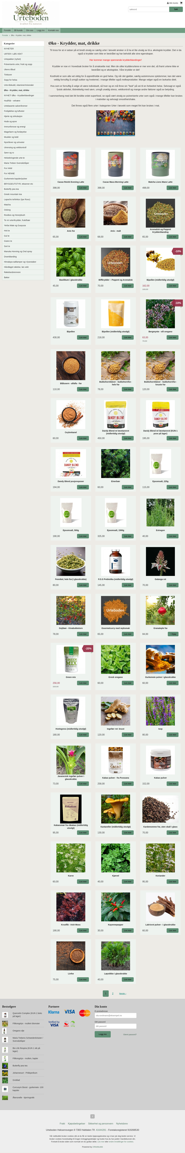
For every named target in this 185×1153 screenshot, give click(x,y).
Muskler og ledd (11, 137)
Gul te (6, 236)
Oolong (7, 210)
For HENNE (9, 173)
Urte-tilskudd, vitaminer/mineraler (19, 85)
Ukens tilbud (9, 69)
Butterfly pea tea (11, 189)
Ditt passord (100, 1022)
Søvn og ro (9, 152)
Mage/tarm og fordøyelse (15, 132)
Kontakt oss (53, 30)
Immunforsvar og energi (14, 126)
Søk (176, 9)
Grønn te (8, 241)
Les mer (101, 1142)
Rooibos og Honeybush (14, 215)
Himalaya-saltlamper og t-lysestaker (20, 262)
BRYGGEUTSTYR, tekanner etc (18, 184)
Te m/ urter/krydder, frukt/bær (17, 220)
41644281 (101, 1130)
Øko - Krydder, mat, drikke (16, 90)
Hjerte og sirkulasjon (13, 116)
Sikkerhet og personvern (100, 1124)
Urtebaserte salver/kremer (15, 106)
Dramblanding (10, 256)
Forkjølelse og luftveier (14, 111)
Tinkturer (8, 75)
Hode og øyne (10, 121)
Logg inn (41, 30)
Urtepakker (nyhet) (12, 59)
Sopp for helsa (10, 80)
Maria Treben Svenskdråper (16, 163)
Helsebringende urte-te (14, 158)
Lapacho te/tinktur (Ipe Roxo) (17, 199)
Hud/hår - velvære (12, 101)
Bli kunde (18, 30)
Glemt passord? (130, 1034)
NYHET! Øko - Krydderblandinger (19, 95)
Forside (7, 30)
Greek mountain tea (13, 194)
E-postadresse (101, 1011)
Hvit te (7, 230)
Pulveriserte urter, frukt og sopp (18, 64)
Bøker (6, 277)
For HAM (8, 168)
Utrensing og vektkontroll (15, 147)
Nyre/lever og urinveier (14, 142)
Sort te (7, 246)
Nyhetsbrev (122, 1124)
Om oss (29, 30)
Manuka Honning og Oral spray (18, 251)
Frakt (62, 1124)
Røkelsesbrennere (12, 272)
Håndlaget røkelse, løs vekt (16, 267)
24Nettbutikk (97, 1147)
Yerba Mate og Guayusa (15, 225)
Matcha (7, 204)
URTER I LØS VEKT (13, 54)
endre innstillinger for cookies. (121, 1142)
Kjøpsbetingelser (76, 1124)
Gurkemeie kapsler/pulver (15, 178)
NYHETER (9, 49)
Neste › (122, 993)
